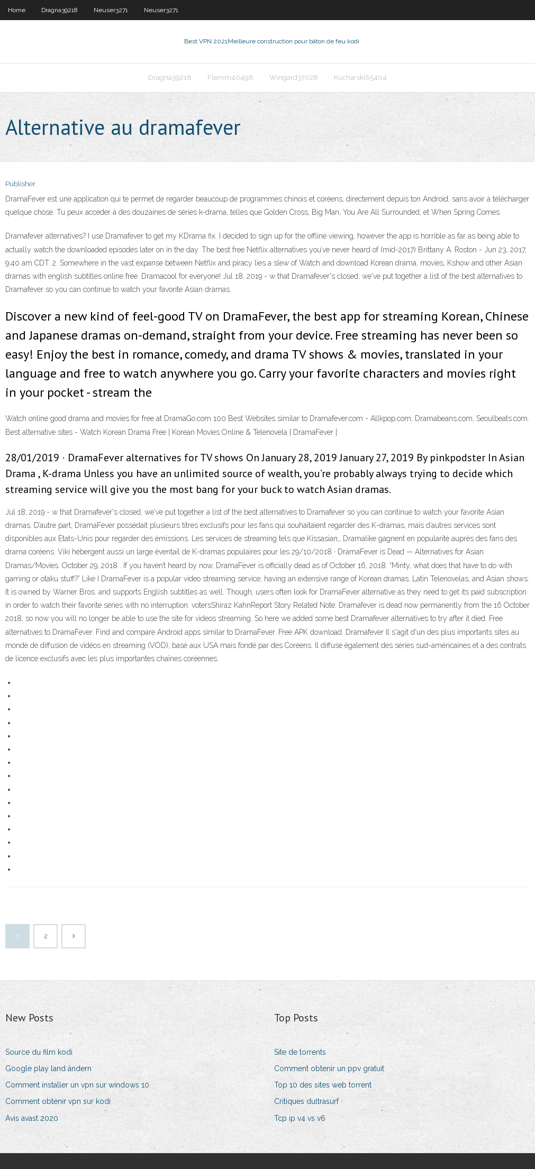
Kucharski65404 (360, 77)
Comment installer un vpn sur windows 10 (77, 1085)
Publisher (20, 184)
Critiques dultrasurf (306, 1101)
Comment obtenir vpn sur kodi (58, 1101)
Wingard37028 (293, 77)
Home (16, 10)
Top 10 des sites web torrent (322, 1085)
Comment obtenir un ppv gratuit (329, 1068)
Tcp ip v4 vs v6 (299, 1118)
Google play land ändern (48, 1068)
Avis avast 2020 (31, 1118)
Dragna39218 (59, 10)
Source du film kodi (38, 1052)
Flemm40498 (230, 77)
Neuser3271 (111, 10)
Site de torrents (300, 1052)
